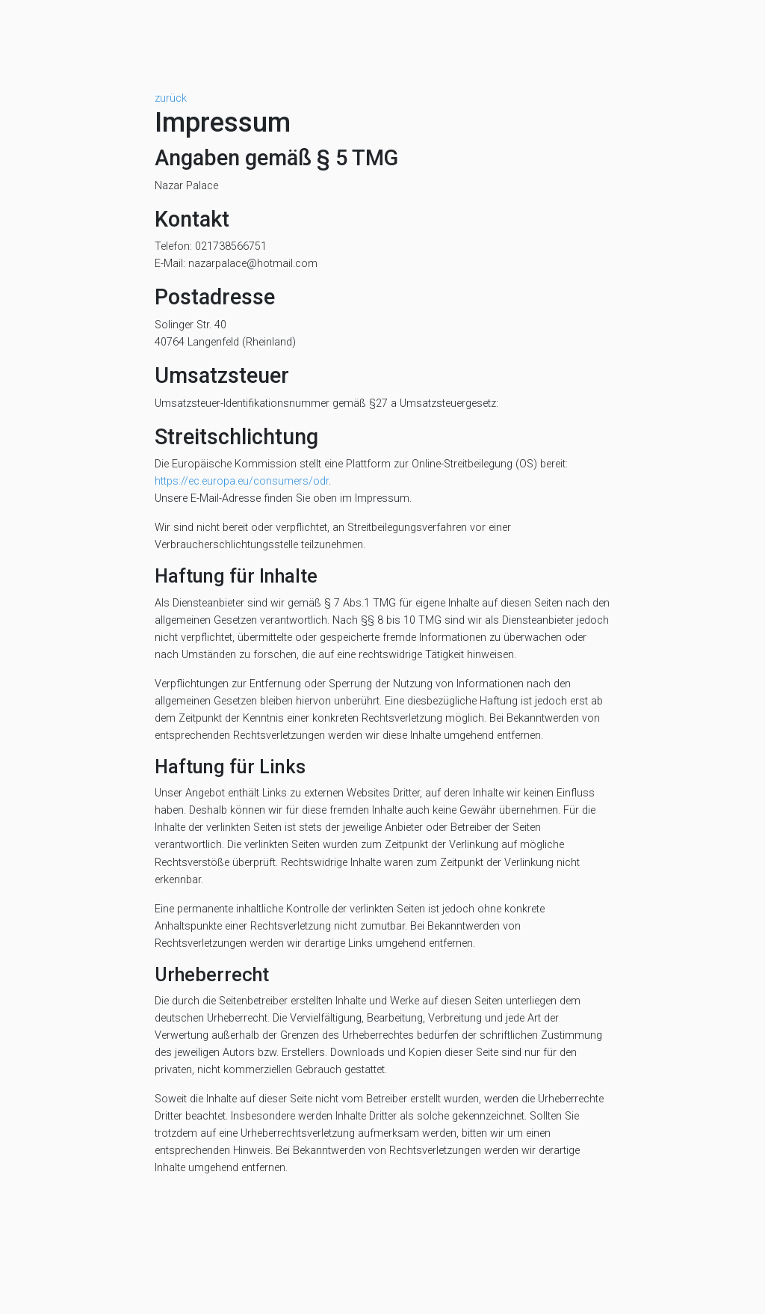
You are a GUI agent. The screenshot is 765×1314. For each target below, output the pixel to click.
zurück (171, 98)
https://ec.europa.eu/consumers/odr (242, 481)
